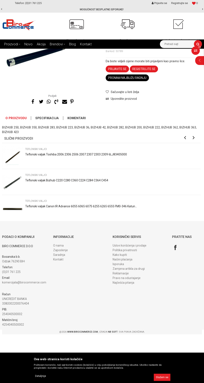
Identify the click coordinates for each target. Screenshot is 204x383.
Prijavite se (117, 117)
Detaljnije (40, 376)
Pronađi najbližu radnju (127, 126)
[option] (102, 9)
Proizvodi (29, 51)
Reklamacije (121, 322)
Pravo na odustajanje (127, 326)
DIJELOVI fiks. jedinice (88, 51)
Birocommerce (11, 51)
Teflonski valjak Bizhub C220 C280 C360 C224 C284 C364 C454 (66, 229)
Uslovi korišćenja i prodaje (129, 294)
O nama (58, 294)
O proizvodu (16, 167)
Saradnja (59, 303)
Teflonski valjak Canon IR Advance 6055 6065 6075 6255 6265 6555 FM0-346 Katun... (81, 255)
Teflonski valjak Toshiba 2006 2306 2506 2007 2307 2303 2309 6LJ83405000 (76, 203)
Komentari (76, 167)
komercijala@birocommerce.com (24, 331)
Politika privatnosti (125, 299)
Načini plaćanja (122, 308)
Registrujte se (179, 3)
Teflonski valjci (113, 51)
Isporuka (118, 312)
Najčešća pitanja (123, 331)
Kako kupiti (120, 303)
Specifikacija (47, 167)
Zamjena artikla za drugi (129, 317)
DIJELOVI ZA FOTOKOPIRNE (55, 51)
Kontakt (58, 308)
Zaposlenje (60, 299)
